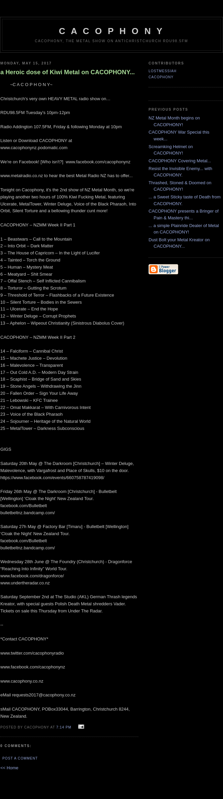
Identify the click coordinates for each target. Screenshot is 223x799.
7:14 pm (63, 727)
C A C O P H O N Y (111, 31)
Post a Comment (20, 758)
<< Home (9, 767)
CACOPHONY (161, 77)
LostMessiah (163, 71)
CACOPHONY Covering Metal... (180, 160)
